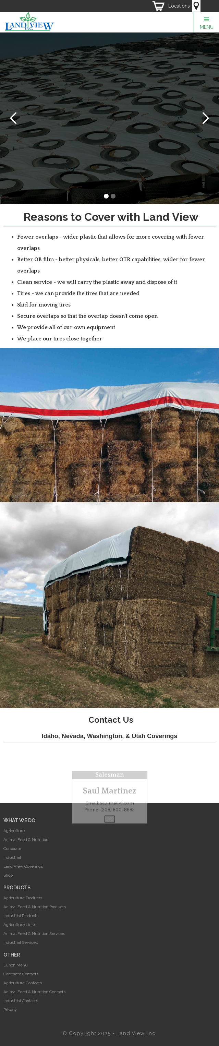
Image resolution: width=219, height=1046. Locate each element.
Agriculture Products (22, 897)
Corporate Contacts (20, 974)
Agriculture (14, 830)
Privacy (10, 1009)
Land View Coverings (23, 866)
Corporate (12, 848)
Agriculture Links (19, 924)
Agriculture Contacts (22, 983)
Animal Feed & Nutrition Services (34, 933)
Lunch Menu (15, 965)
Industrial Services (20, 942)
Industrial (12, 857)
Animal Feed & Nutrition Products (34, 906)
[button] (206, 22)
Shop (8, 875)
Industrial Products (20, 915)
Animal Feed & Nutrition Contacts (34, 991)
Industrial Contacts (20, 1000)
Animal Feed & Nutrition (25, 839)
